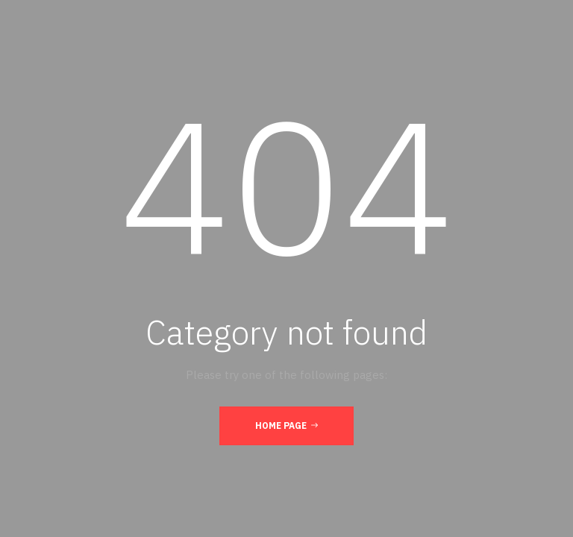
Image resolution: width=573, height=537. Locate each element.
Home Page (286, 425)
